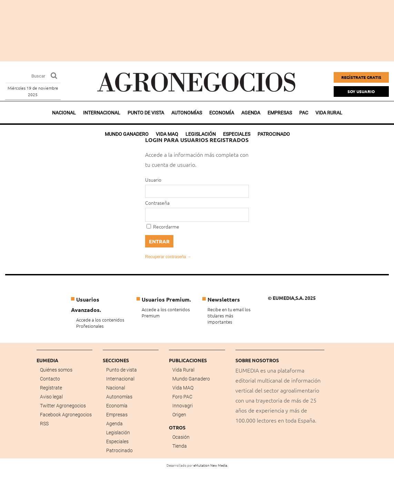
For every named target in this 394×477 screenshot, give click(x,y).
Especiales (117, 441)
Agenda (250, 112)
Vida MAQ (182, 387)
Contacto (50, 379)
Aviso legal (51, 396)
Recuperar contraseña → (168, 256)
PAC (303, 112)
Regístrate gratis (361, 77)
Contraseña (157, 202)
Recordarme (163, 226)
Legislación (118, 432)
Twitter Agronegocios (63, 405)
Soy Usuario (361, 91)
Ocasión (181, 437)
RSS (44, 423)
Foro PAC (182, 396)
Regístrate (51, 387)
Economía (221, 112)
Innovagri (182, 405)
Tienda (179, 446)
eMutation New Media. (210, 465)
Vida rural (328, 112)
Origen (179, 414)
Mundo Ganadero (191, 379)
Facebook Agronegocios (66, 414)
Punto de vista (146, 112)
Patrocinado (119, 450)
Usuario (153, 179)
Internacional (101, 112)
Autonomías (186, 112)
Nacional (64, 112)
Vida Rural (183, 370)
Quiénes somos (56, 370)
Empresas (279, 112)
